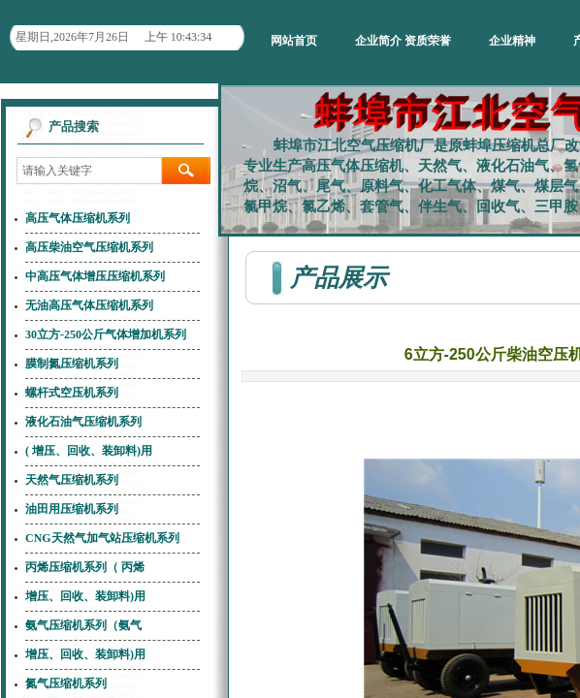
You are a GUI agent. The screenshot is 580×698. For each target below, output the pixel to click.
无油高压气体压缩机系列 (89, 305)
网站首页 (294, 41)
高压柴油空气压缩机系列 (89, 247)
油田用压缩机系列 (71, 509)
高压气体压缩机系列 (77, 218)
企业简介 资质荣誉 (403, 41)
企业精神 (512, 41)
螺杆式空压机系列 (71, 392)
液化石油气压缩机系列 (83, 421)
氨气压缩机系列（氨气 (83, 625)
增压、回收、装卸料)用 (85, 596)
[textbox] (89, 170)
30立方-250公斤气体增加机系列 (105, 334)
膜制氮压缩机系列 (71, 363)
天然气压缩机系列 (71, 480)
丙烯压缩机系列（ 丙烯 (85, 567)
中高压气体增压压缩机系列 (95, 276)
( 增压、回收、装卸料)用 (88, 451)
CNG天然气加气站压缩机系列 (102, 538)
